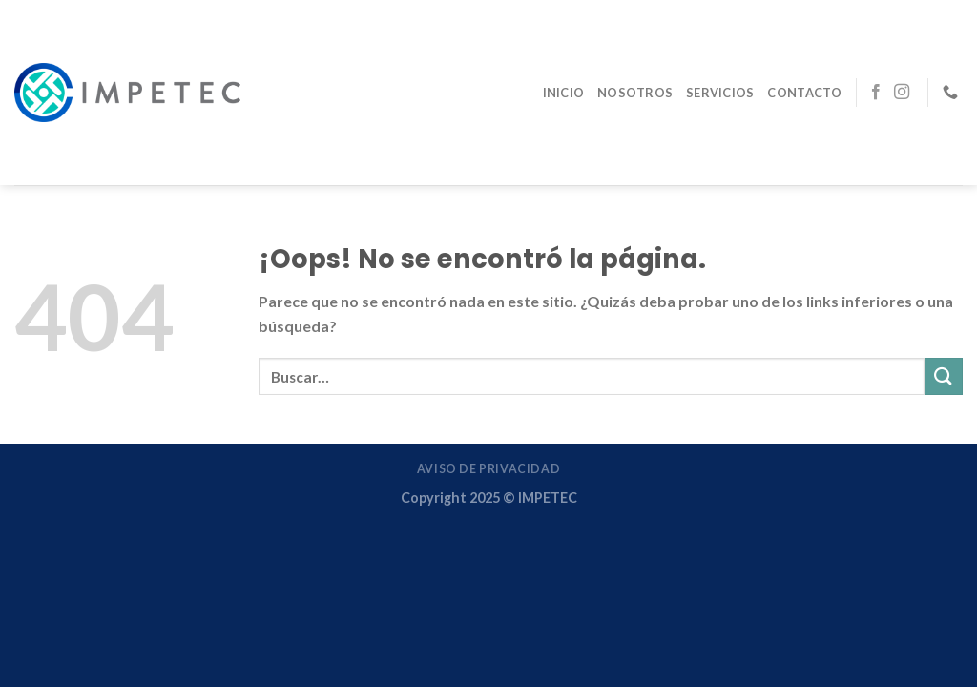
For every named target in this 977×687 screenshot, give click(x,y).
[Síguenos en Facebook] (875, 92)
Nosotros (635, 92)
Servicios (720, 92)
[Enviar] (944, 376)
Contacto (804, 92)
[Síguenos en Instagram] (901, 92)
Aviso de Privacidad (489, 469)
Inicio (564, 92)
